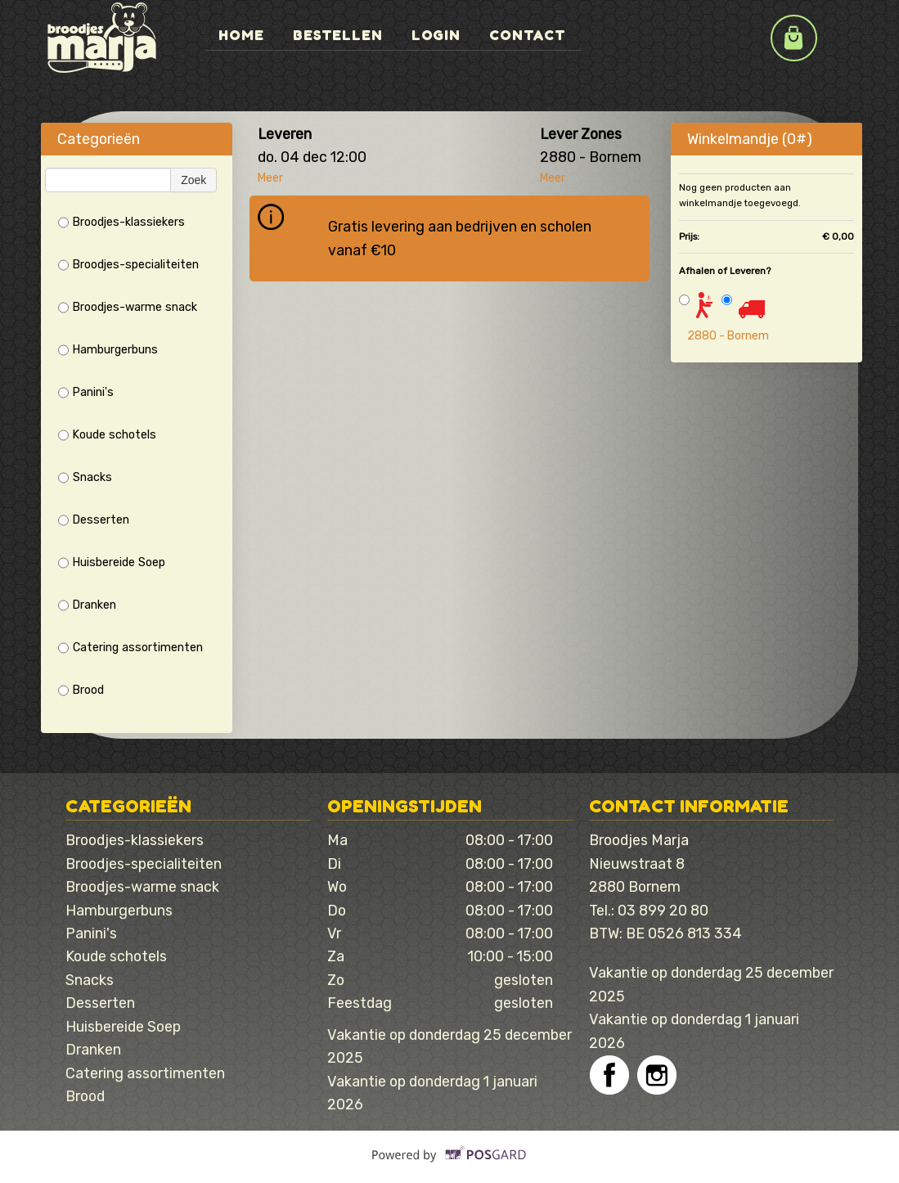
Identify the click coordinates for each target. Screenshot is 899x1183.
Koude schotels (107, 435)
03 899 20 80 (663, 910)
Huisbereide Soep (111, 563)
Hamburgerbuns (108, 350)
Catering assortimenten (130, 648)
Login (440, 34)
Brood (81, 690)
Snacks (85, 478)
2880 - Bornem (728, 336)
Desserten (93, 520)
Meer (270, 178)
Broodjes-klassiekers (121, 222)
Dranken (87, 605)
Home (242, 34)
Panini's (86, 393)
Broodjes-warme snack (127, 307)
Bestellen (340, 34)
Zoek (193, 180)
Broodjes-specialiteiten (128, 265)
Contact (532, 34)
